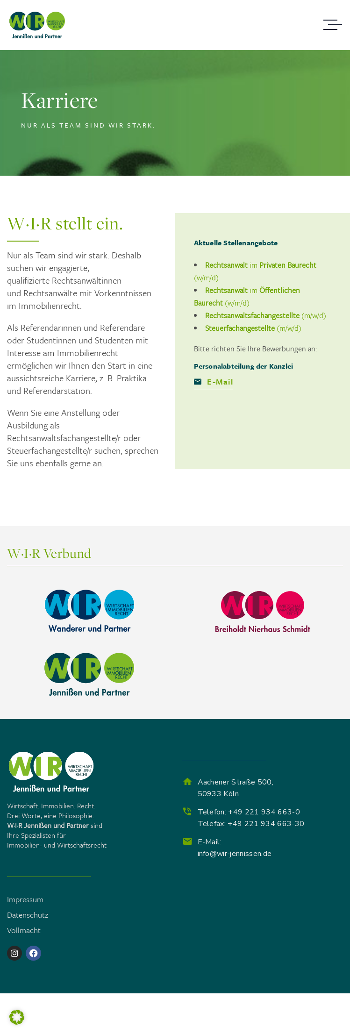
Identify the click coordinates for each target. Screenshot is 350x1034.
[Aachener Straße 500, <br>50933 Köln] (187, 782)
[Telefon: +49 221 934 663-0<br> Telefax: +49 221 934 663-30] (187, 811)
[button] (17, 1017)
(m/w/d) (265, 315)
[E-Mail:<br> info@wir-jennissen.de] (187, 841)
